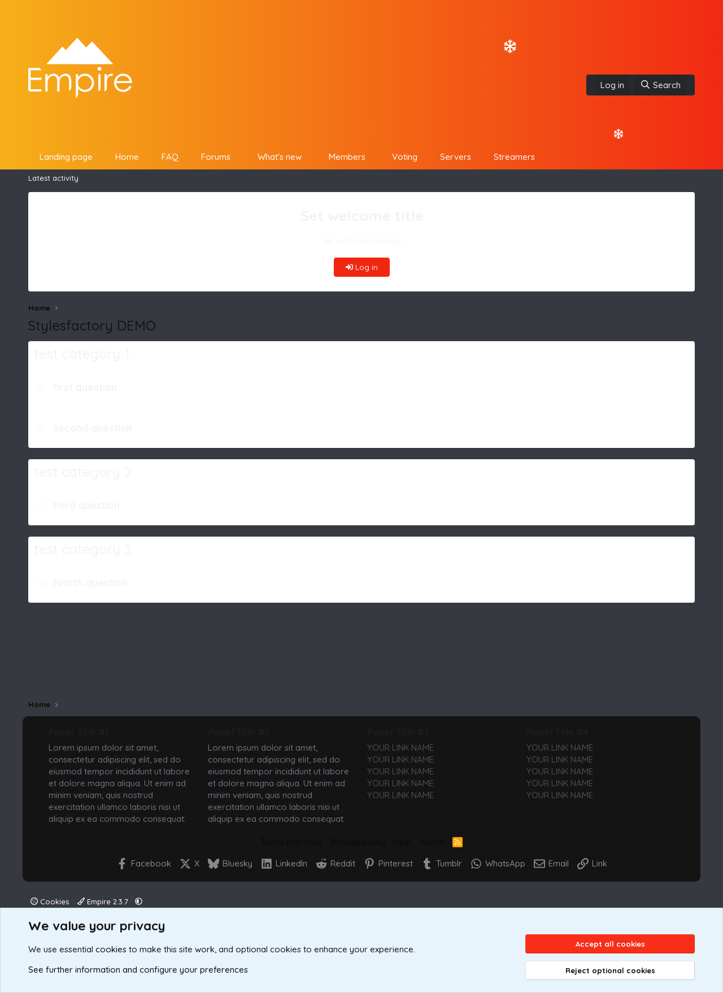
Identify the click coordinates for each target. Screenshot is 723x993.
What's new (280, 156)
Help (402, 842)
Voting (404, 156)
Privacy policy (358, 842)
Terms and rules (291, 842)
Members (347, 156)
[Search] (660, 85)
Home (127, 156)
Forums (215, 156)
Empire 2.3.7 (103, 901)
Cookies (50, 901)
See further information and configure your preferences (138, 969)
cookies (111, 949)
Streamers (514, 156)
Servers (455, 156)
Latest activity (53, 177)
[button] (239, 156)
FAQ (170, 156)
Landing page (66, 156)
